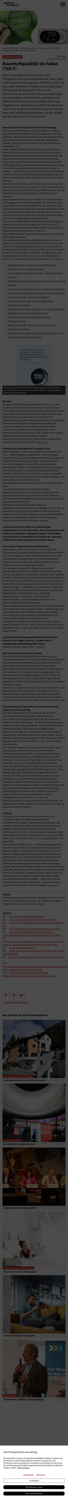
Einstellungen (34, 1481)
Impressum (40, 1474)
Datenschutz (28, 1474)
